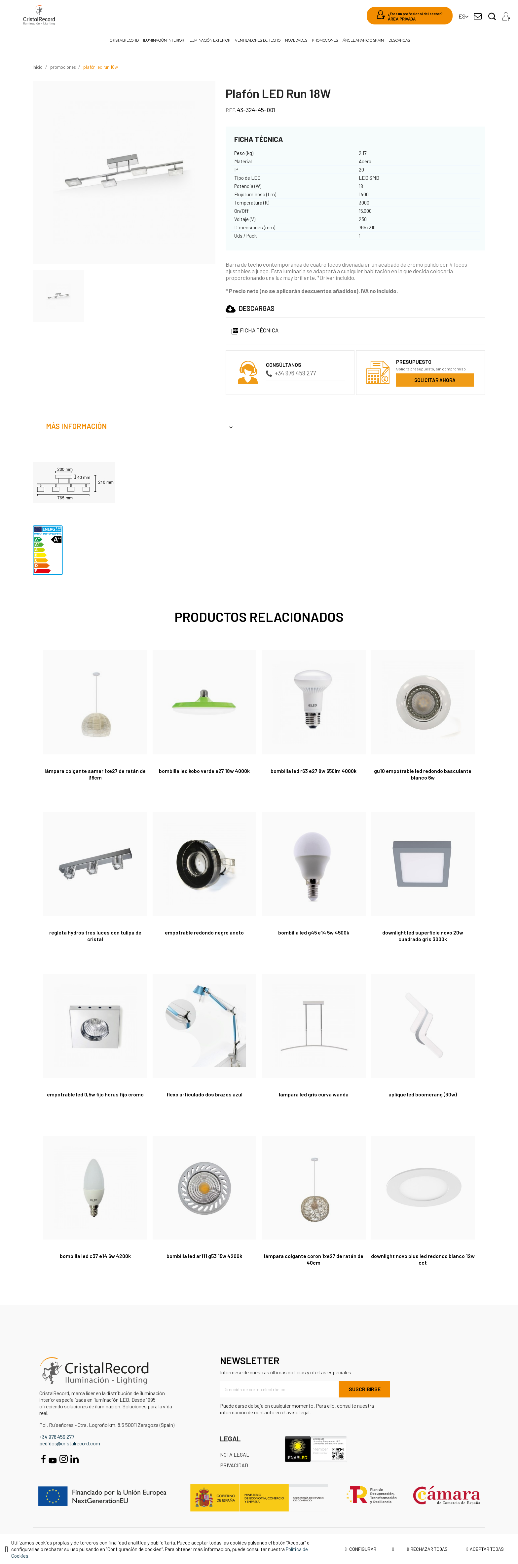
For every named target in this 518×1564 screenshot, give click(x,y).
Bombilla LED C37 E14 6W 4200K (95, 1256)
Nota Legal (234, 1454)
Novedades (296, 40)
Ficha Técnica (254, 330)
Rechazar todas (427, 1549)
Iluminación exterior (209, 40)
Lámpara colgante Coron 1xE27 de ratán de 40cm (313, 1259)
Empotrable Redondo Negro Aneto (204, 932)
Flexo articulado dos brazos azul (204, 1094)
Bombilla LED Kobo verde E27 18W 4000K (204, 771)
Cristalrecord (124, 40)
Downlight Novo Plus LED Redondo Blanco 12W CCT (423, 1259)
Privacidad (234, 1465)
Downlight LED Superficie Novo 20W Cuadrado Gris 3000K (422, 935)
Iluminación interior (163, 40)
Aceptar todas (485, 1549)
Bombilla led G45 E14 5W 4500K (314, 932)
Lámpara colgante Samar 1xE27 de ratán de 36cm (95, 774)
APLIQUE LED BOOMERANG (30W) (422, 1094)
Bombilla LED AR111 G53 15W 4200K (204, 1256)
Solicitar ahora (435, 380)
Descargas (399, 40)
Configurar (369, 1549)
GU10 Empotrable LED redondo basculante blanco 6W (422, 774)
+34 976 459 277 (291, 373)
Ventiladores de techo (257, 40)
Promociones (325, 40)
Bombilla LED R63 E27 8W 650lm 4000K (313, 771)
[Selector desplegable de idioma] (462, 16)
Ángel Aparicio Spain (363, 40)
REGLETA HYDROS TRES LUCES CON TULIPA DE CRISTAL (95, 935)
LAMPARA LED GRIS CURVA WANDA (314, 1094)
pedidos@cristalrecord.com (69, 1443)
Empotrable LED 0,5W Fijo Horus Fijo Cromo (95, 1094)
